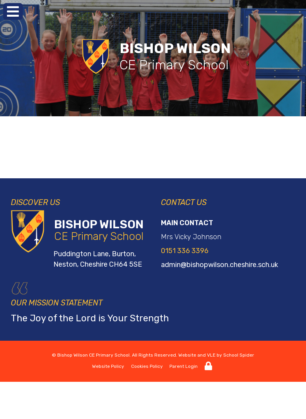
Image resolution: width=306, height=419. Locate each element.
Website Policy (108, 366)
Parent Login (183, 366)
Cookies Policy (147, 366)
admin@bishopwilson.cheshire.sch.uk (219, 264)
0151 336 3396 (185, 251)
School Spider (238, 355)
